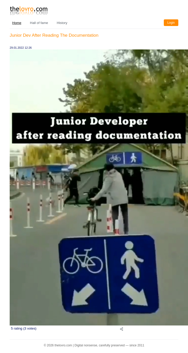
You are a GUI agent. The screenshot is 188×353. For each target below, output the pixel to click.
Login (171, 22)
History (62, 23)
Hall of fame (39, 23)
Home (16, 23)
